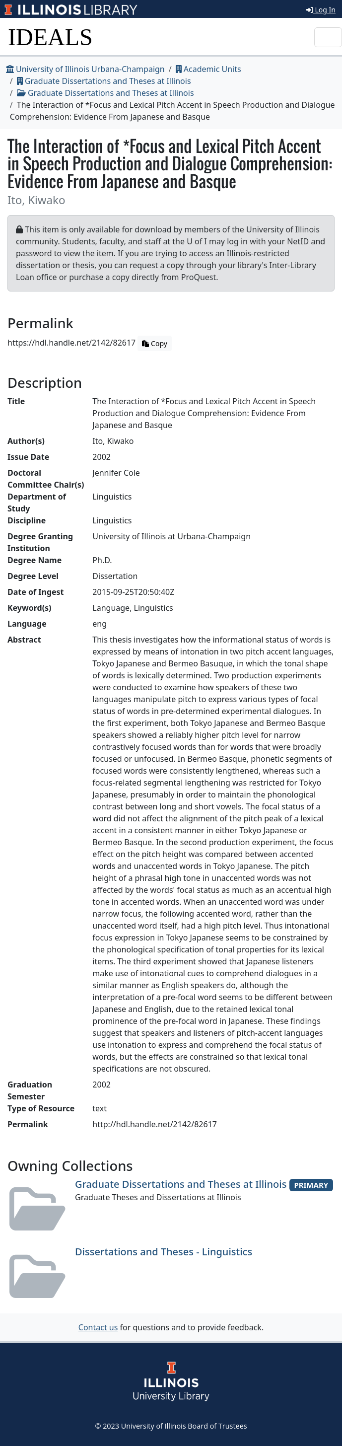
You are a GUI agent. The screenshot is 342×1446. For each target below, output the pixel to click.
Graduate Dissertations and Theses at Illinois (104, 80)
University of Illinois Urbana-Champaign (85, 69)
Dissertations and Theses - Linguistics (163, 1251)
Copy (154, 343)
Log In (321, 9)
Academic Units (208, 69)
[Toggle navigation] (328, 37)
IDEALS (50, 37)
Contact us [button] (98, 1327)
